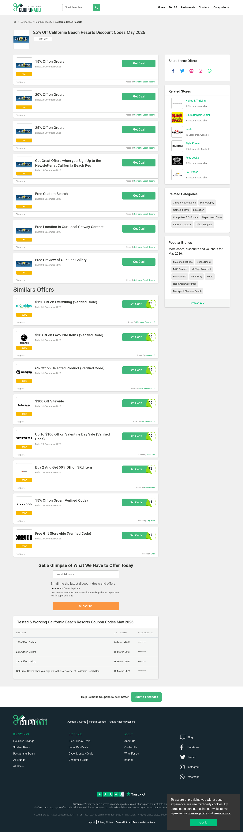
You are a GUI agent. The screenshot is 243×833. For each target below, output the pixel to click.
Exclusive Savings (23, 742)
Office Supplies (204, 224)
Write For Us (131, 754)
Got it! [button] (203, 822)
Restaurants (188, 7)
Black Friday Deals (80, 742)
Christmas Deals (78, 761)
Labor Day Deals (78, 748)
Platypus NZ (179, 276)
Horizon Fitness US (147, 388)
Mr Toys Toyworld (201, 269)
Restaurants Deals (24, 754)
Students (204, 7)
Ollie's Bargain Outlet (198, 114)
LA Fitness (192, 171)
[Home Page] (16, 22)
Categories (220, 7)
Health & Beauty (43, 22)
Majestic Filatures (183, 262)
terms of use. (222, 813)
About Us (129, 742)
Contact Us (130, 748)
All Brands (19, 761)
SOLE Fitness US (148, 421)
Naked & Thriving (196, 100)
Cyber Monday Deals (81, 754)
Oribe (153, 554)
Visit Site (43, 38)
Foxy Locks (192, 157)
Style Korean (193, 143)
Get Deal (139, 63)
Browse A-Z (197, 303)
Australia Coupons (77, 723)
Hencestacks (149, 488)
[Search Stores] (96, 7)
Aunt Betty (196, 276)
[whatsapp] (209, 71)
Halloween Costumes (184, 283)
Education (198, 209)
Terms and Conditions (144, 823)
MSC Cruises (180, 269)
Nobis (210, 276)
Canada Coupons (97, 723)
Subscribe (86, 606)
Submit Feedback (146, 698)
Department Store (212, 217)
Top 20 (173, 7)
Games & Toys (181, 209)
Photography (207, 202)
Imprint (128, 761)
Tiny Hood (151, 521)
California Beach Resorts (68, 22)
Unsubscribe (57, 588)
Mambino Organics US (145, 322)
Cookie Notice (123, 823)
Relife (189, 129)
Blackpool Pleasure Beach (187, 291)
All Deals (18, 767)
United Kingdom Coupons (122, 723)
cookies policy (197, 813)
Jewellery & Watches (184, 202)
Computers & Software (185, 217)
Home (161, 7)
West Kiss (151, 455)
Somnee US (150, 355)
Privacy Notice (105, 823)
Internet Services (182, 224)
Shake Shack (204, 262)
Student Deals (21, 748)
